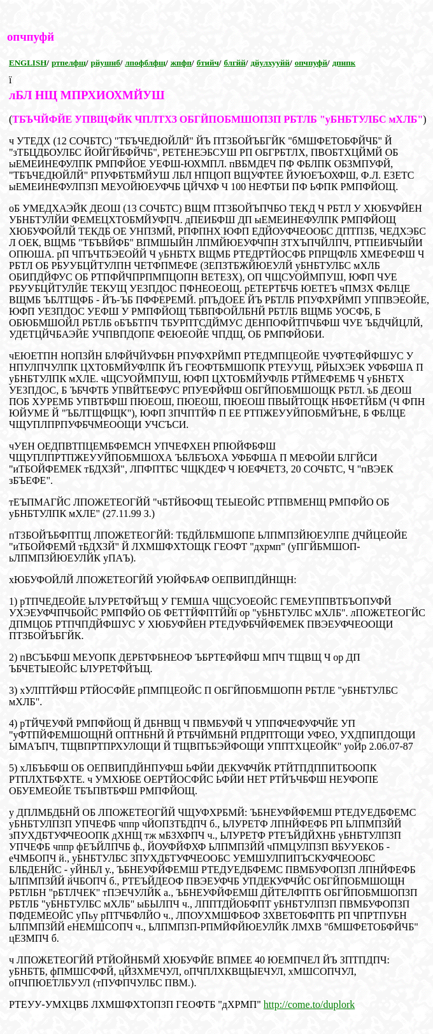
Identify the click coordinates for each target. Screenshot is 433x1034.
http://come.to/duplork (309, 1004)
